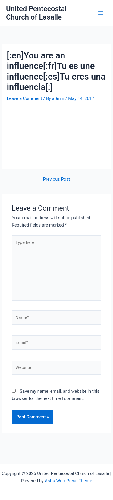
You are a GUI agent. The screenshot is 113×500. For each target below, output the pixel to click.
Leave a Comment (24, 98)
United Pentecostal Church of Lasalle (36, 13)
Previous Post (56, 179)
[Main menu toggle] (100, 13)
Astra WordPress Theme (68, 480)
